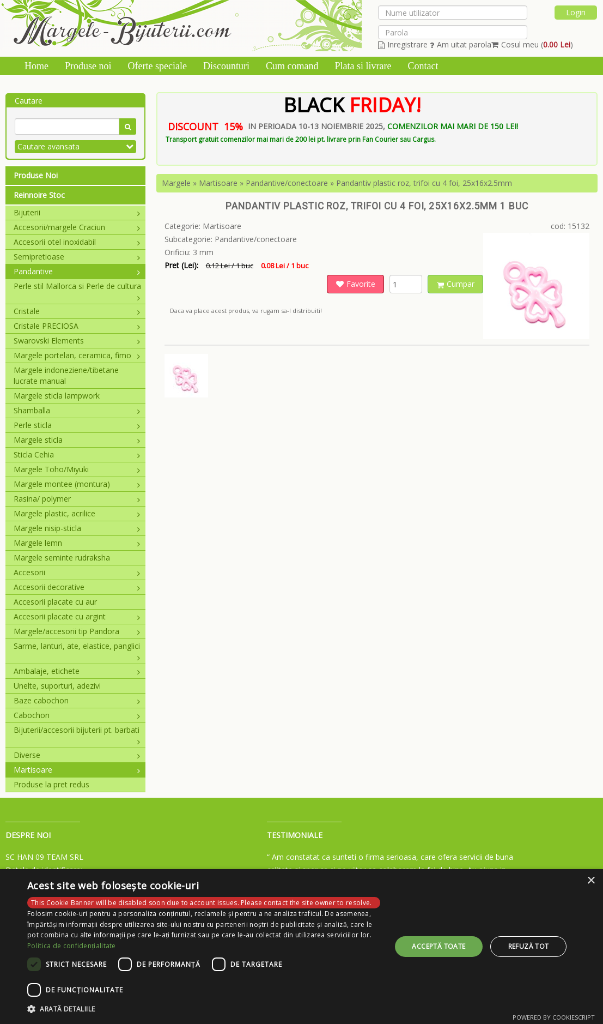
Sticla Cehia (77, 454)
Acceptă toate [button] (438, 946)
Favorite (355, 284)
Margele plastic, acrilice (77, 513)
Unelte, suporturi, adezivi (57, 685)
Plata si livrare (362, 66)
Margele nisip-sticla (77, 528)
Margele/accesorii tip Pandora (77, 631)
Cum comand (292, 66)
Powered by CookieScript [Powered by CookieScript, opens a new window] (554, 1017)
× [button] (591, 881)
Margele (176, 183)
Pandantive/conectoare (287, 183)
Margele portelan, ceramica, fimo (77, 355)
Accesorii (77, 572)
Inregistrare (403, 44)
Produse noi (88, 66)
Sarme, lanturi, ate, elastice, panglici (77, 646)
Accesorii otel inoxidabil (77, 242)
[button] (203, 1009)
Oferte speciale (157, 66)
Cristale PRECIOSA (77, 326)
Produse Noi (36, 175)
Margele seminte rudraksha (62, 557)
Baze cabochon (77, 700)
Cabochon (77, 715)
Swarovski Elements (77, 340)
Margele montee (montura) (77, 484)
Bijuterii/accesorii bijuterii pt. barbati (77, 730)
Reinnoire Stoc (39, 195)
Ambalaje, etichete (77, 671)
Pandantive (77, 271)
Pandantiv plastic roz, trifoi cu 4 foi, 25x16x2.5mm (424, 183)
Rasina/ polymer (77, 498)
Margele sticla (77, 440)
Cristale (77, 311)
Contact (422, 66)
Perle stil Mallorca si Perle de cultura (77, 286)
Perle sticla (77, 425)
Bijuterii (77, 212)
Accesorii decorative (77, 587)
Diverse (77, 755)
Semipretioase (77, 256)
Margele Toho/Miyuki (77, 469)
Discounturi (226, 66)
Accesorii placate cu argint (77, 616)
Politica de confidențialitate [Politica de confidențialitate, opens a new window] (71, 945)
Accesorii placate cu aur (55, 602)
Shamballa (77, 410)
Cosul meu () (532, 44)
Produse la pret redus (51, 784)
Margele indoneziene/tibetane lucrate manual (66, 375)
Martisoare (77, 769)
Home (36, 66)
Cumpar (455, 284)
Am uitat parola (460, 44)
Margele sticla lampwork (57, 395)
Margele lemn (77, 543)
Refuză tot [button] (528, 946)
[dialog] (301, 946)
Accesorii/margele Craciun (77, 227)
